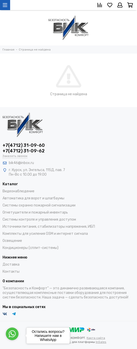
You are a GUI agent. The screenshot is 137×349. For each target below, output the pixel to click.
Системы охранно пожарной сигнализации (39, 205)
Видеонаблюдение (18, 191)
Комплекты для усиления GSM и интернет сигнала (45, 233)
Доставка (11, 264)
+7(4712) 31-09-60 (24, 145)
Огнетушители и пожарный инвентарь (35, 212)
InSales (101, 342)
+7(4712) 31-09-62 (24, 151)
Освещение (12, 241)
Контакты (11, 271)
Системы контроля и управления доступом (39, 219)
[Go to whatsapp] (12, 334)
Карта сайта (96, 338)
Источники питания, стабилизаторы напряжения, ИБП (49, 226)
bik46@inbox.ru (21, 163)
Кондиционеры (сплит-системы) (30, 248)
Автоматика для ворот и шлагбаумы (33, 198)
